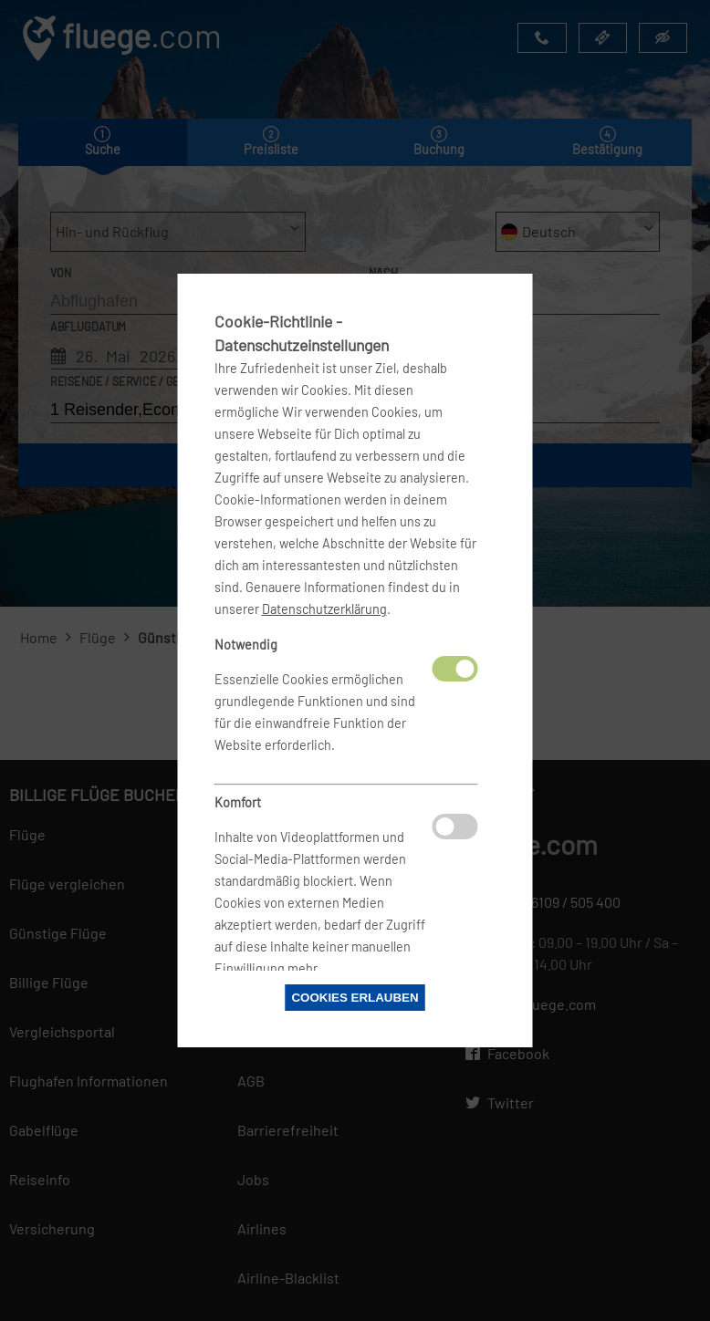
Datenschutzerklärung (324, 609)
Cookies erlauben (354, 997)
